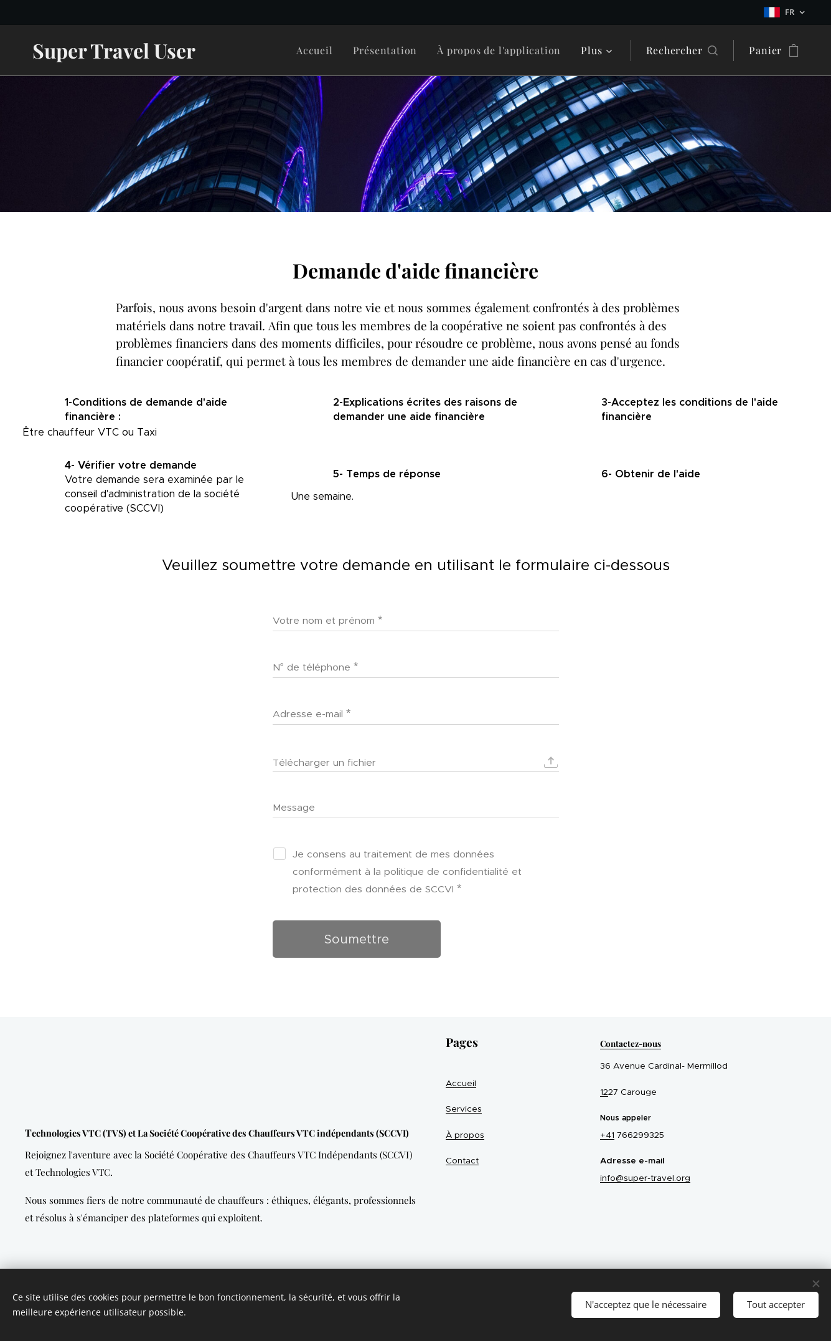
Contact (462, 1160)
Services (464, 1109)
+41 (607, 1135)
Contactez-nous (630, 1043)
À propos (465, 1135)
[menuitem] (318, 50)
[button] (682, 50)
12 (604, 1092)
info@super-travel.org (645, 1178)
